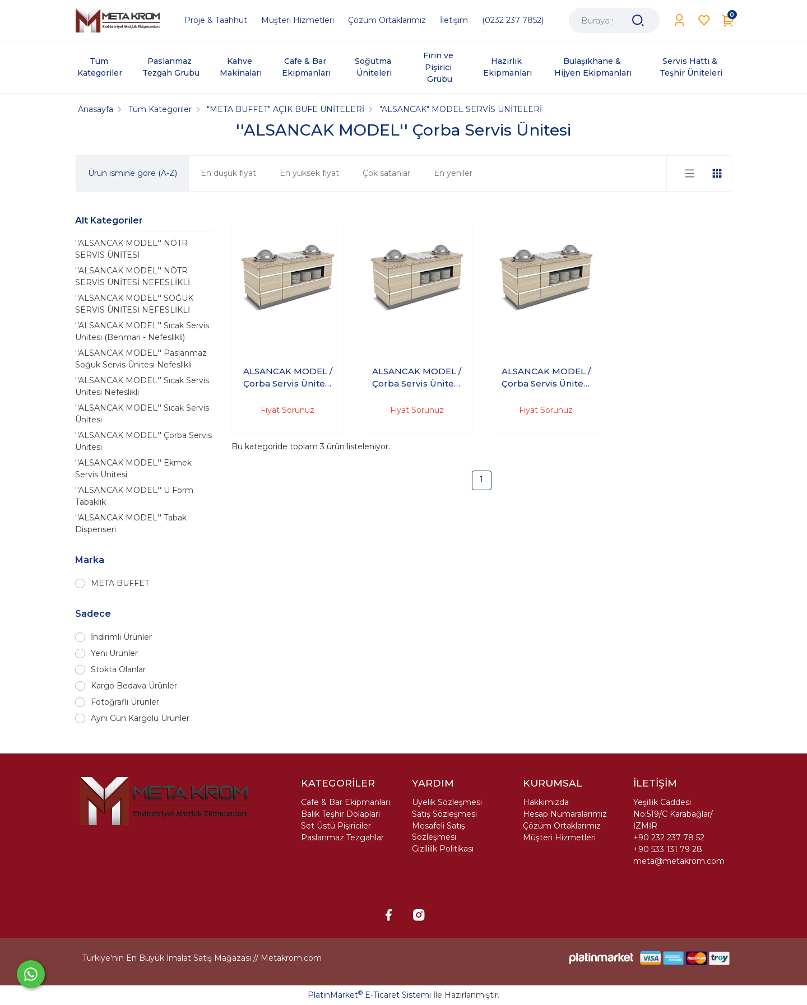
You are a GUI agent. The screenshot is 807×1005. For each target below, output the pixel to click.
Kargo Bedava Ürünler (134, 686)
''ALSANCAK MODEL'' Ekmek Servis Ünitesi (133, 469)
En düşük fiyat (228, 173)
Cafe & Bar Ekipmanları (345, 802)
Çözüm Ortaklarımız (562, 826)
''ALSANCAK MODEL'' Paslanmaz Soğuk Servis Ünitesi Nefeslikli (141, 359)
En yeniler (453, 173)
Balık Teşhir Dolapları (340, 814)
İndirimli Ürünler (121, 637)
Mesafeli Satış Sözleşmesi (438, 831)
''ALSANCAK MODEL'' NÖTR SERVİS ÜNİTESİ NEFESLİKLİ (132, 276)
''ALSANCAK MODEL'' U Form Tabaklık (134, 496)
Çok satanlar (386, 173)
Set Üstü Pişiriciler (336, 826)
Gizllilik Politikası (443, 849)
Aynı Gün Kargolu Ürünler (140, 718)
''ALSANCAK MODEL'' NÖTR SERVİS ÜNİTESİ (131, 249)
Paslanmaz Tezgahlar (342, 837)
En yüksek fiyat (309, 173)
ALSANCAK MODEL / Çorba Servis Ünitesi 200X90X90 (416, 378)
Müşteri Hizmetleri (559, 837)
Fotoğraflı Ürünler (125, 702)
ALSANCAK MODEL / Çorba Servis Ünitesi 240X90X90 (546, 378)
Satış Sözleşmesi (444, 814)
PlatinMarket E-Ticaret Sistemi (369, 995)
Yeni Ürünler (114, 653)
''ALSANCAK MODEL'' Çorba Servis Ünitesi (143, 441)
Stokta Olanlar (118, 669)
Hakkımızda (546, 802)
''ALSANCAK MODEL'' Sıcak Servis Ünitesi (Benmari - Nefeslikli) (142, 331)
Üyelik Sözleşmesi (447, 802)
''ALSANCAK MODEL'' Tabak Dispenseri (131, 523)
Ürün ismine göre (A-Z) (132, 173)
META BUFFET (120, 583)
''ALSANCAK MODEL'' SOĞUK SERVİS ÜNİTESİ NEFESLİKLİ (134, 304)
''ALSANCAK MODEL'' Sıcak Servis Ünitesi (142, 414)
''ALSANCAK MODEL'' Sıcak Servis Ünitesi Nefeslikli (142, 386)
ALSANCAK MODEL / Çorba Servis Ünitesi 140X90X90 (287, 378)
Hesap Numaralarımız (565, 814)
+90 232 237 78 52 (668, 837)
